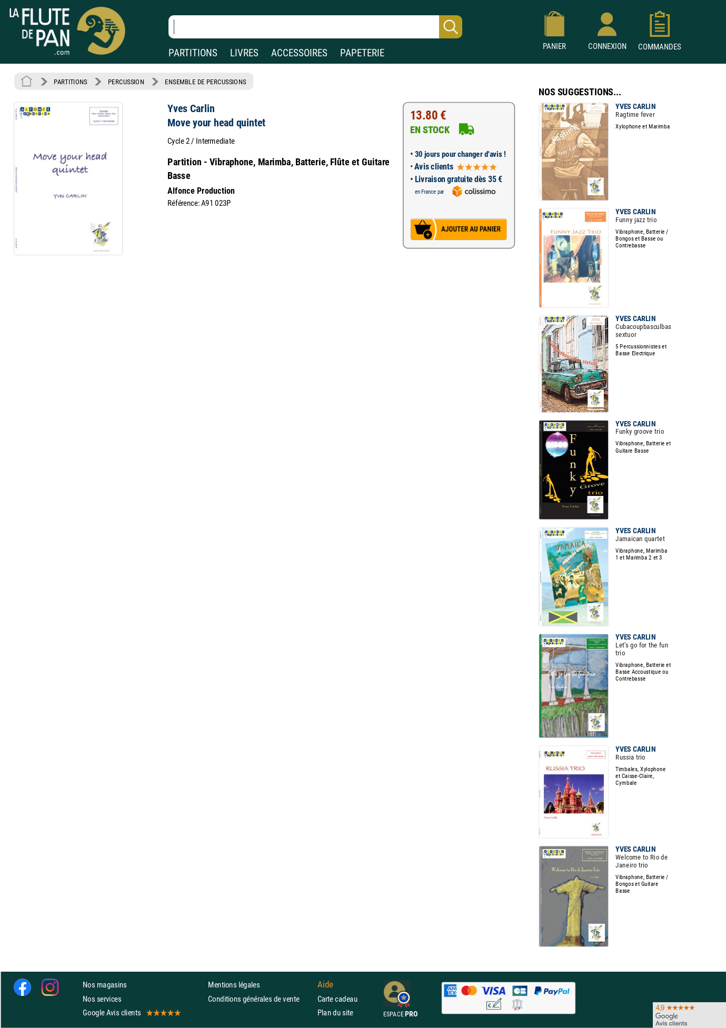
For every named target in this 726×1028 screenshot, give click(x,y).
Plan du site (335, 1012)
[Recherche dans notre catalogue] (315, 26)
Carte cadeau (337, 998)
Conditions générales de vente (260, 998)
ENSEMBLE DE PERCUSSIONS (205, 81)
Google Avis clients (131, 1012)
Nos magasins (105, 985)
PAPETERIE (362, 53)
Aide (325, 985)
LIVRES (244, 53)
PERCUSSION (126, 81)
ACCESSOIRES (299, 53)
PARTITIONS (192, 53)
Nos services (102, 998)
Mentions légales (234, 985)
